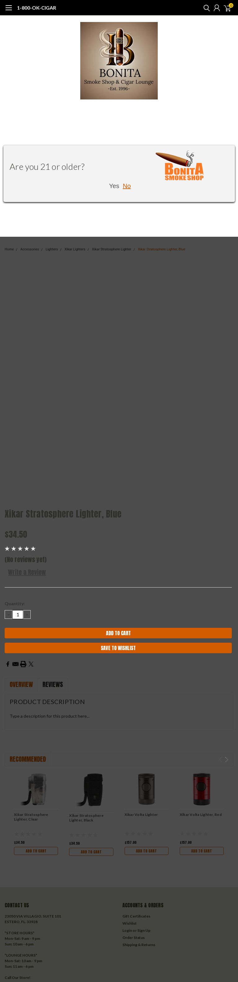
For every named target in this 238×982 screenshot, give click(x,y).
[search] (205, 7)
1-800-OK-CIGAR (36, 8)
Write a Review (27, 572)
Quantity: (15, 603)
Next (227, 760)
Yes (114, 186)
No (127, 186)
